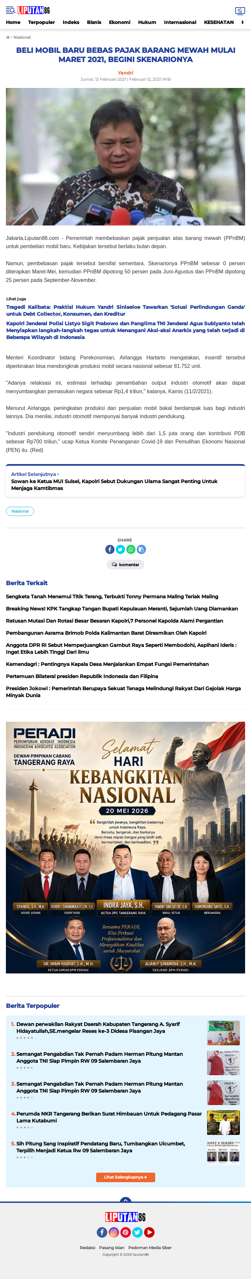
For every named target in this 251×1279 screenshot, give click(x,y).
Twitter (140, 1235)
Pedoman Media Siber (150, 1247)
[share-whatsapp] (131, 549)
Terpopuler (41, 22)
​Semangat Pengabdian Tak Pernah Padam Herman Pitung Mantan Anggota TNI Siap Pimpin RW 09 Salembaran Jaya (99, 1057)
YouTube (154, 1235)
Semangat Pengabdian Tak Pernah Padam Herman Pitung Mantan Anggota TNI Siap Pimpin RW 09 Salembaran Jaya (99, 1087)
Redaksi (87, 1247)
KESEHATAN (219, 22)
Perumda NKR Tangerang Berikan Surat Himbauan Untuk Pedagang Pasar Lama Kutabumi (109, 1117)
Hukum (147, 22)
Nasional (20, 511)
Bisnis (94, 22)
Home (13, 22)
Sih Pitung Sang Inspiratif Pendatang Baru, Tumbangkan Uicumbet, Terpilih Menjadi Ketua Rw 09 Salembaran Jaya (100, 1147)
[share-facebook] (110, 549)
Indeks (71, 22)
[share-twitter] (120, 549)
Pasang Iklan (111, 1247)
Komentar (125, 564)
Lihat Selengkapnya (125, 1177)
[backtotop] (126, 1203)
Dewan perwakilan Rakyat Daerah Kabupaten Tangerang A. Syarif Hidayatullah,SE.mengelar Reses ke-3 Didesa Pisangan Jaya (98, 1027)
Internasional (180, 22)
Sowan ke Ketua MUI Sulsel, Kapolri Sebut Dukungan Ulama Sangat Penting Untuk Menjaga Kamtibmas (114, 484)
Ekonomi (119, 22)
